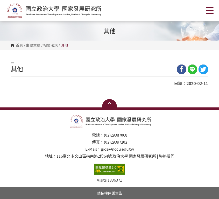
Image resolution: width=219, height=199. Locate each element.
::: (12, 62)
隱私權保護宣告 (109, 193)
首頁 (19, 45)
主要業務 (33, 45)
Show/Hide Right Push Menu (210, 10)
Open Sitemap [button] (109, 103)
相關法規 (50, 45)
